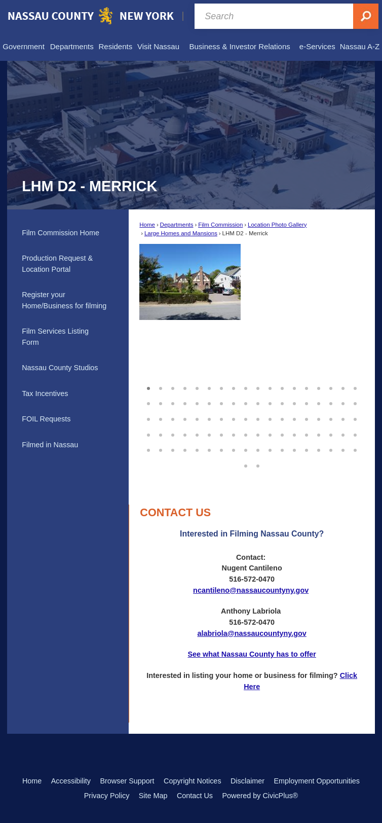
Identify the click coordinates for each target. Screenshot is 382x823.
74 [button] (161, 448)
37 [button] (148, 417)
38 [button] (161, 417)
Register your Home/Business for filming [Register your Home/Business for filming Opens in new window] (64, 300)
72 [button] (355, 433)
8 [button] (233, 386)
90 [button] (355, 448)
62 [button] (233, 433)
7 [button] (221, 386)
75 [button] (173, 448)
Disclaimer (247, 781)
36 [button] (355, 402)
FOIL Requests (46, 419)
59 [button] (197, 433)
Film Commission (220, 225)
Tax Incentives (45, 393)
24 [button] (209, 402)
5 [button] (197, 386)
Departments (177, 225)
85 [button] (294, 448)
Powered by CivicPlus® (260, 796)
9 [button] (246, 386)
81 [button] (246, 448)
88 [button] (331, 448)
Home (147, 225)
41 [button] (197, 417)
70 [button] (331, 433)
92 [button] (258, 464)
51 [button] (319, 417)
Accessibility (71, 781)
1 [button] (148, 386)
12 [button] (282, 386)
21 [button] (173, 402)
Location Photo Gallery (277, 225)
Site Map (153, 796)
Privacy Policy (107, 796)
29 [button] (270, 402)
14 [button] (306, 386)
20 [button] (161, 402)
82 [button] (258, 448)
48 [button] (282, 417)
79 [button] (221, 448)
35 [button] (343, 402)
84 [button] (282, 448)
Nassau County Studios (60, 368)
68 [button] (306, 433)
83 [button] (270, 448)
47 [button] (270, 417)
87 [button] (319, 448)
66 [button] (282, 433)
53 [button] (343, 417)
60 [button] (209, 433)
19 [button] (148, 402)
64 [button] (258, 433)
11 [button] (270, 386)
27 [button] (246, 402)
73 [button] (148, 448)
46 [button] (258, 417)
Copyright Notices (192, 781)
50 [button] (306, 417)
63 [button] (246, 433)
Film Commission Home (60, 233)
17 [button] (343, 386)
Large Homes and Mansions (180, 233)
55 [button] (148, 433)
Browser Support (127, 781)
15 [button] (319, 386)
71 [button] (343, 433)
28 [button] (258, 402)
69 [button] (319, 433)
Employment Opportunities (317, 781)
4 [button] (185, 386)
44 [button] (233, 417)
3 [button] (173, 386)
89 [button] (343, 448)
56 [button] (161, 433)
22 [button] (185, 402)
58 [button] (185, 433)
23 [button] (197, 402)
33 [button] (319, 402)
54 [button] (355, 417)
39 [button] (173, 417)
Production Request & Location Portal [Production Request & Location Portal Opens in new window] (57, 263)
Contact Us (195, 796)
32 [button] (306, 402)
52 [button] (331, 417)
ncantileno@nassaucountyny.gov (251, 590)
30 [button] (282, 402)
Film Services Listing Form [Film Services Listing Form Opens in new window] (55, 336)
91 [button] (246, 464)
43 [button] (221, 417)
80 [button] (233, 448)
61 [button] (221, 433)
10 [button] (258, 386)
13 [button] (294, 386)
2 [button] (161, 386)
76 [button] (185, 448)
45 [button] (246, 417)
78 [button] (209, 448)
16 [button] (331, 386)
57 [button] (173, 433)
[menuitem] (23, 46)
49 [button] (294, 417)
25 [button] (221, 402)
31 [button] (294, 402)
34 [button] (331, 402)
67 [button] (294, 433)
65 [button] (270, 433)
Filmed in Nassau (50, 445)
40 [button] (185, 417)
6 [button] (209, 386)
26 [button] (233, 402)
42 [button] (209, 417)
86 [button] (306, 448)
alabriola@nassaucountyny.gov (252, 633)
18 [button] (355, 386)
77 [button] (197, 448)
